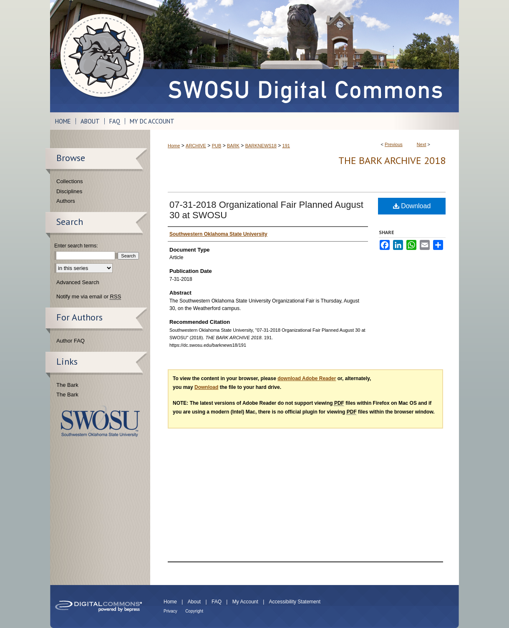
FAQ (217, 602)
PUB (217, 145)
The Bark (67, 385)
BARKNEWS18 (261, 145)
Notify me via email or (88, 296)
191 (286, 145)
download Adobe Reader (306, 378)
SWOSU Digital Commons (304, 56)
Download (412, 205)
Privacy (170, 611)
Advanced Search (77, 282)
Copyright (194, 611)
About (194, 602)
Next (421, 144)
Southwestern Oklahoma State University (100, 421)
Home (174, 145)
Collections (69, 181)
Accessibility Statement (294, 602)
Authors (65, 201)
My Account (245, 602)
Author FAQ (70, 341)
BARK (233, 145)
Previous (394, 144)
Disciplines (69, 191)
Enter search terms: (76, 246)
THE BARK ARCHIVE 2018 (392, 160)
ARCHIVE (196, 145)
